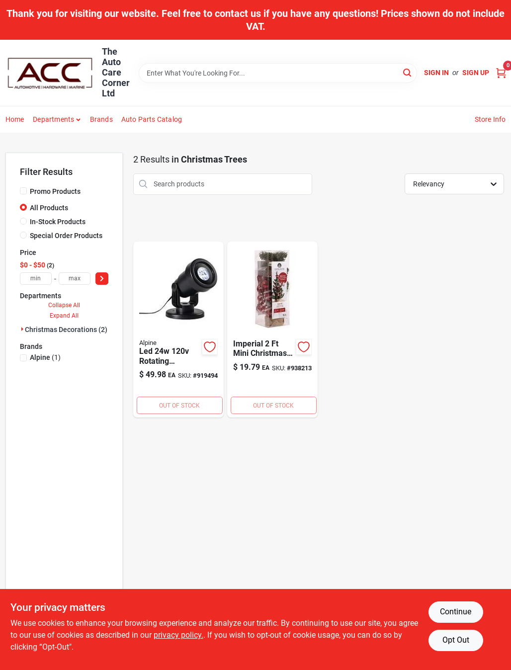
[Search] (408, 72)
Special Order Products (66, 235)
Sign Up (475, 73)
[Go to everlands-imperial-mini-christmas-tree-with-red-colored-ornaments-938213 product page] (272, 330)
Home (14, 119)
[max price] (74, 278)
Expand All (64, 315)
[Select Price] (101, 278)
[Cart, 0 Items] (501, 73)
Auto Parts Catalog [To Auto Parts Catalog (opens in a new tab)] (151, 119)
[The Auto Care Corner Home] (50, 73)
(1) (45, 357)
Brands (101, 119)
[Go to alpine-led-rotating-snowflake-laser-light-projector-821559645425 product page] (178, 330)
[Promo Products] (23, 190)
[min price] (36, 278)
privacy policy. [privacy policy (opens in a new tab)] (178, 635)
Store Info (490, 119)
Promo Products (55, 191)
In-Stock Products (57, 221)
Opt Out (455, 640)
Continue (455, 611)
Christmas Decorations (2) (66, 330)
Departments (53, 119)
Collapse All (64, 305)
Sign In (436, 73)
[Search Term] (278, 73)
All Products (49, 207)
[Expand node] (22, 329)
